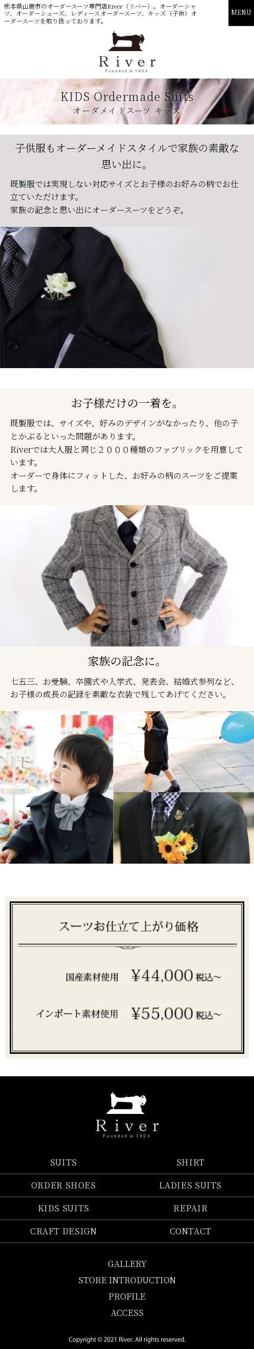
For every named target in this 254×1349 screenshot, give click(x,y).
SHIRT (190, 1162)
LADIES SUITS (190, 1185)
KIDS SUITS (63, 1208)
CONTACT (191, 1231)
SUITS (63, 1162)
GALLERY (127, 1263)
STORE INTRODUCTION (127, 1280)
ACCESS (127, 1312)
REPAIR (190, 1208)
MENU (241, 12)
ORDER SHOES (63, 1185)
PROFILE (127, 1296)
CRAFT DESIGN (63, 1231)
